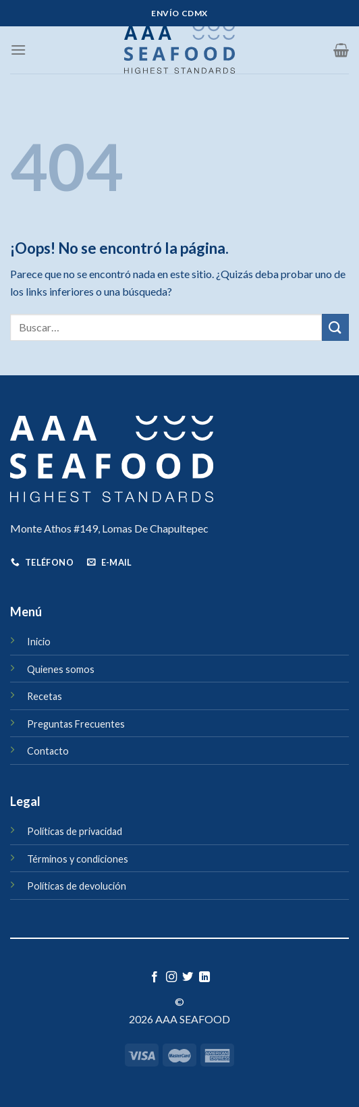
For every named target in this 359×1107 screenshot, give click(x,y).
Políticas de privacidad (74, 831)
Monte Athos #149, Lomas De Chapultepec (109, 528)
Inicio (39, 641)
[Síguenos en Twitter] (187, 977)
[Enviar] (335, 327)
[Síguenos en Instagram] (171, 977)
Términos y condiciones (77, 859)
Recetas (44, 696)
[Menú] (18, 49)
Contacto (48, 751)
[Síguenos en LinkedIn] (204, 977)
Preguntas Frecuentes (76, 724)
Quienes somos (60, 669)
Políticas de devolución (76, 886)
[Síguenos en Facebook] (154, 977)
